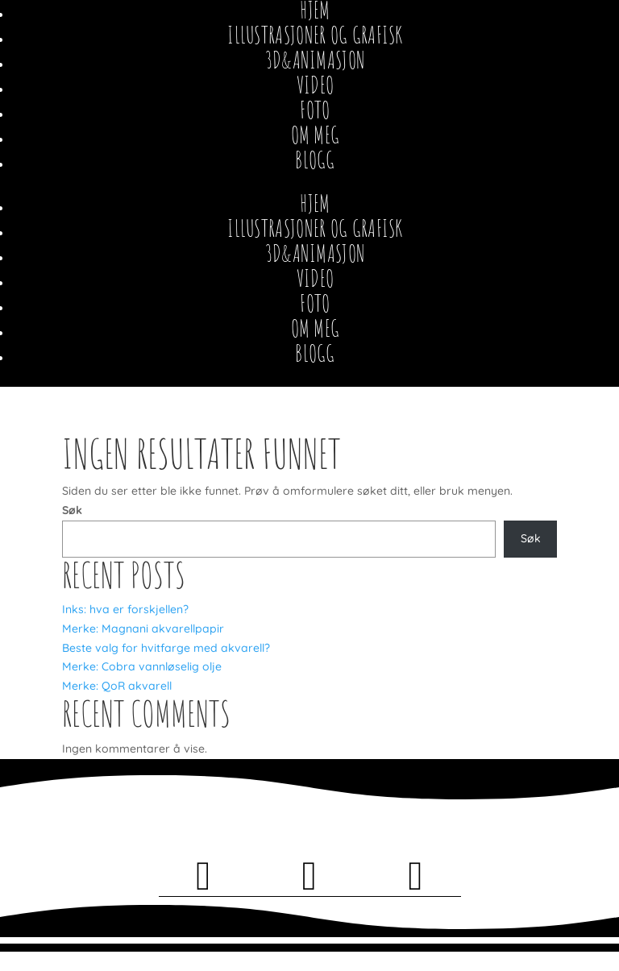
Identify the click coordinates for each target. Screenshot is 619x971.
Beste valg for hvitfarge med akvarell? (166, 648)
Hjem (315, 203)
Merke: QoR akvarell (117, 685)
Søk (72, 510)
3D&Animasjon (315, 60)
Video (315, 85)
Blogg (315, 160)
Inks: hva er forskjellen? (125, 609)
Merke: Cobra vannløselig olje (142, 666)
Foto (315, 110)
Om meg (315, 135)
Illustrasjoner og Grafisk (315, 35)
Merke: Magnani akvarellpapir (143, 628)
